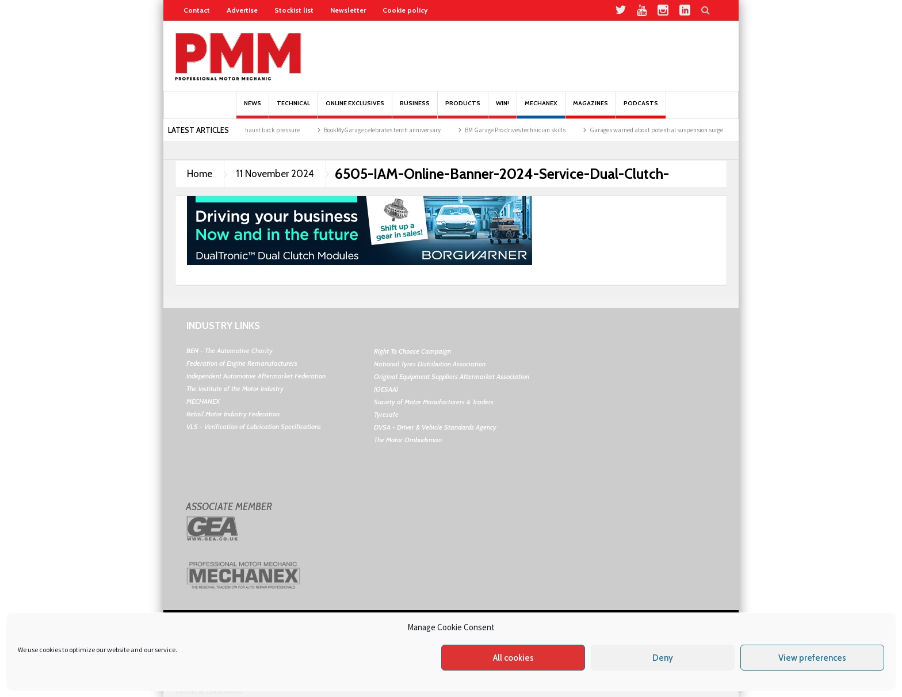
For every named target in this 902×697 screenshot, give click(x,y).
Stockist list (294, 10)
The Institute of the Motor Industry (235, 388)
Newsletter (348, 10)
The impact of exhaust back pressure (256, 130)
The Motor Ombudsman (408, 439)
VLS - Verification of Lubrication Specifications (253, 426)
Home (199, 173)
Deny (662, 658)
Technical (293, 108)
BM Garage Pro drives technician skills (521, 130)
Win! (502, 108)
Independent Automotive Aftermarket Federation (256, 376)
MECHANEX (203, 401)
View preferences (812, 658)
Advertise (242, 10)
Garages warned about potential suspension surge (662, 130)
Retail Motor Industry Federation (233, 413)
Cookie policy (405, 10)
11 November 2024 (275, 173)
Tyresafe (386, 414)
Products (463, 108)
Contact (197, 10)
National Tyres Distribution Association (430, 363)
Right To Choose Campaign (412, 351)
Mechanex (541, 108)
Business (414, 108)
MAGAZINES (590, 108)
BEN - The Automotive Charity (229, 350)
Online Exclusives (355, 108)
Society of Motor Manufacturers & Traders (434, 401)
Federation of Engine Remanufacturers (241, 363)
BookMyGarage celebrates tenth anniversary (388, 130)
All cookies (513, 658)
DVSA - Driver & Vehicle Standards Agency (435, 427)
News (252, 108)
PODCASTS (641, 108)
